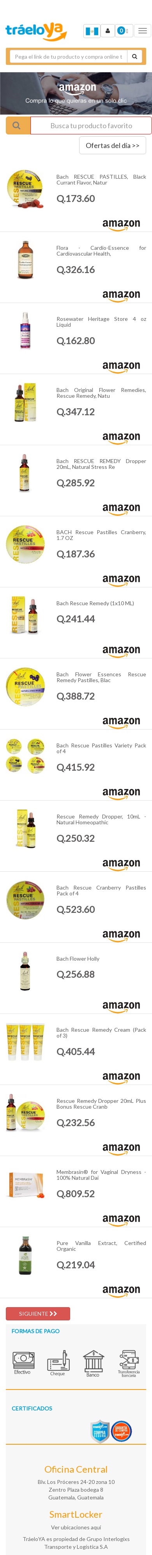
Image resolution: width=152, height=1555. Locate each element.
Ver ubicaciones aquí (76, 1527)
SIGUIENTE (38, 1313)
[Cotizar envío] (134, 56)
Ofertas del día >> (113, 145)
